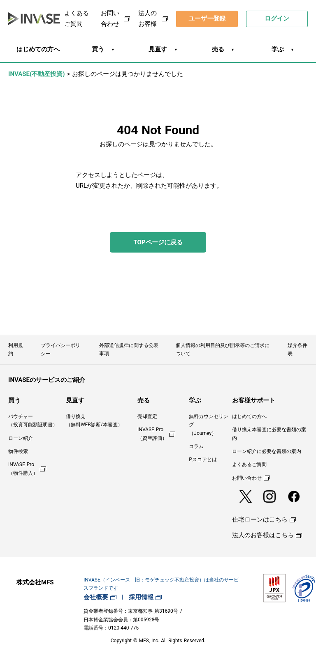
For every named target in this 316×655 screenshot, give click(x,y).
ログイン (277, 18)
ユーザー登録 (206, 18)
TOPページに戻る (157, 242)
